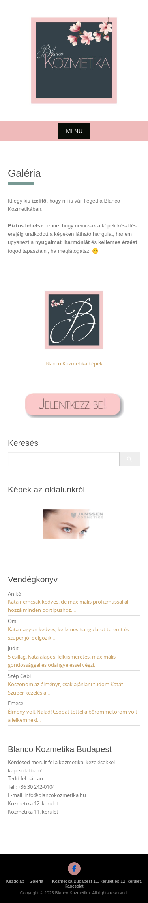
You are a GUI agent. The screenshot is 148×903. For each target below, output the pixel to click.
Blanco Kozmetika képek (74, 363)
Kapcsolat (73, 886)
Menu (74, 130)
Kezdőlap (15, 881)
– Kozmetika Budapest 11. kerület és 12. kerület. (95, 881)
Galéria (36, 881)
